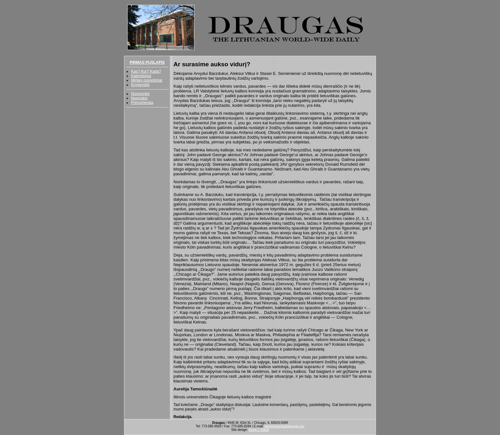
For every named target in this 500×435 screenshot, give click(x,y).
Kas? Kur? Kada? (146, 71)
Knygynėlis (140, 85)
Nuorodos (139, 98)
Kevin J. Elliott (259, 429)
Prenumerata (142, 102)
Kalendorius (141, 76)
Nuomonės (140, 93)
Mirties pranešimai (146, 80)
